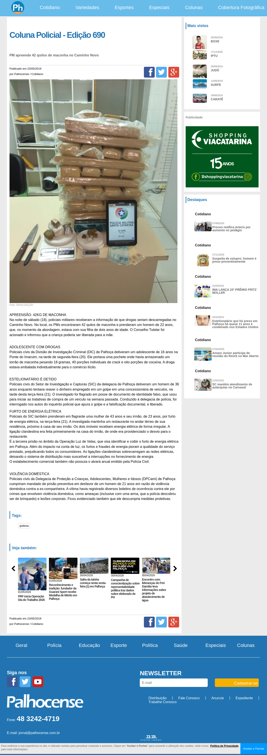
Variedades (87, 7)
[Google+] (173, 72)
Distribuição (157, 698)
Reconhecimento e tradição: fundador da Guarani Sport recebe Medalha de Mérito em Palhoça (63, 591)
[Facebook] (149, 72)
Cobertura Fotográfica (241, 7)
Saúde (181, 645)
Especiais (159, 7)
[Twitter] (161, 72)
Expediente (244, 698)
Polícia (54, 645)
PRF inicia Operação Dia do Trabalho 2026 (31, 597)
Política (150, 645)
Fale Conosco (189, 698)
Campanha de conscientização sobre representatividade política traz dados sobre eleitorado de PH (125, 588)
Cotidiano (50, 7)
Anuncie (217, 698)
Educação (89, 645)
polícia (24, 525)
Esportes (124, 7)
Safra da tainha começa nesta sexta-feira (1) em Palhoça (93, 583)
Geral (21, 645)
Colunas (194, 7)
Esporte (119, 645)
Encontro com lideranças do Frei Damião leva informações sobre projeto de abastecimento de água (154, 590)
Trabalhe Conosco (162, 702)
